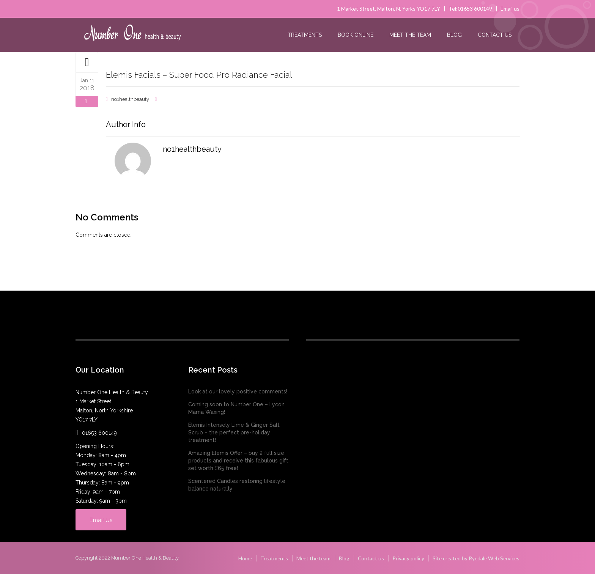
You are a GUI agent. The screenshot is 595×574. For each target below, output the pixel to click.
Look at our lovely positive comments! (237, 391)
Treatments (305, 35)
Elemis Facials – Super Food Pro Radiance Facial (205, 74)
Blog (454, 35)
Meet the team (410, 35)
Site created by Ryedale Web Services (474, 557)
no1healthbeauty (130, 99)
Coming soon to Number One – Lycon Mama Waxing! (236, 408)
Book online (355, 35)
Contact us (495, 35)
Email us (510, 8)
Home (239, 557)
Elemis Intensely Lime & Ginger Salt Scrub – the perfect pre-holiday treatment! (234, 432)
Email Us (105, 519)
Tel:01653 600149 (470, 8)
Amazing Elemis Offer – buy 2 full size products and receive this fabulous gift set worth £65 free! (238, 460)
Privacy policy (405, 557)
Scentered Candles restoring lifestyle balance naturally (236, 484)
